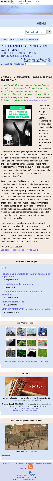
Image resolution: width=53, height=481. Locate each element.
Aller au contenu (18, 1)
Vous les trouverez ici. (39, 100)
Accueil (4, 40)
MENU (41, 23)
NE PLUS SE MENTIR (13, 301)
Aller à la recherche (33, 1)
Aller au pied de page (20, 4)
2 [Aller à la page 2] (5, 268)
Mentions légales (34, 463)
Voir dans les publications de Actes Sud (18, 250)
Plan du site (9, 463)
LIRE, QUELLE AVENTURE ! (26, 410)
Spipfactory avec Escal (31, 479)
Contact (20, 463)
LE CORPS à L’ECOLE (26, 408)
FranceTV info (32, 452)
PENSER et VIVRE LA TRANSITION (24, 40)
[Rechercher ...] (36, 32)
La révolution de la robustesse (17, 284)
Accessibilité (5, 1)
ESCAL (28, 477)
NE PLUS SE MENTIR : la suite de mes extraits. (26, 309)
